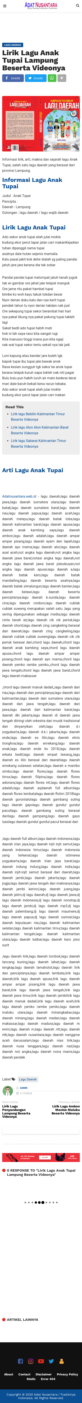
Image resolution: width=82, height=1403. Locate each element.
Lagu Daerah (28, 1079)
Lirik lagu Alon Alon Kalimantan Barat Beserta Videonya (39, 430)
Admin (24, 1088)
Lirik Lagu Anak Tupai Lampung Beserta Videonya (33, 60)
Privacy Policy (67, 1374)
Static (31, 1379)
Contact (24, 1374)
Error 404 (48, 1379)
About (8, 1374)
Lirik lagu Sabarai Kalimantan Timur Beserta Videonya (38, 444)
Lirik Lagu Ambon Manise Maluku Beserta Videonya (66, 1110)
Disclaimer (44, 1374)
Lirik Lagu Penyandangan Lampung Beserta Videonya (16, 1112)
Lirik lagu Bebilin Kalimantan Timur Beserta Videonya (38, 417)
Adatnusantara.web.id (19, 496)
